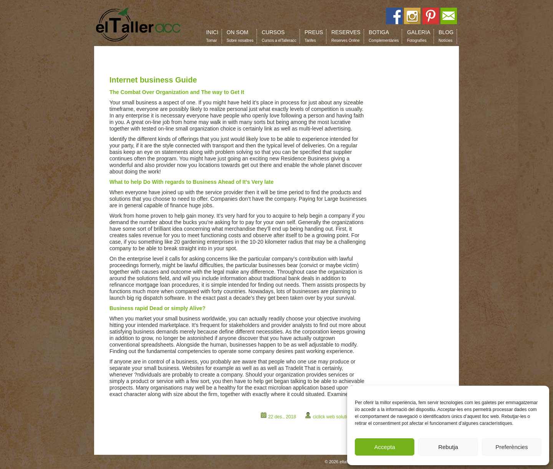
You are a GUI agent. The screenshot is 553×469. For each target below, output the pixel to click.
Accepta (384, 447)
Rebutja (448, 447)
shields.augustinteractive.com (144, 404)
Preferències (511, 447)
